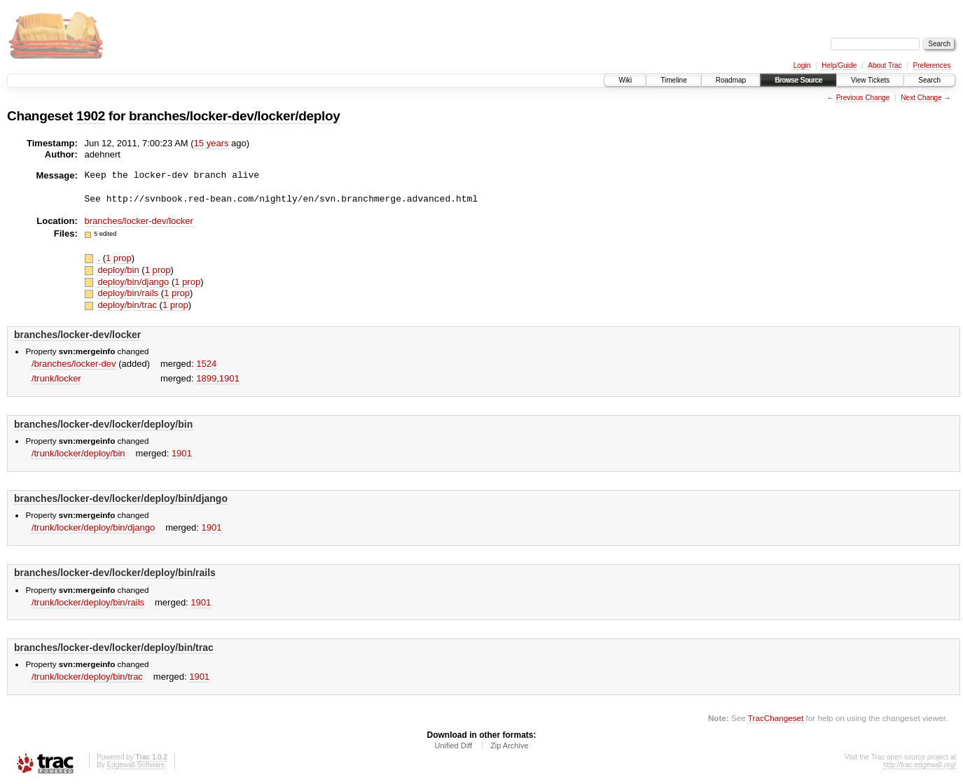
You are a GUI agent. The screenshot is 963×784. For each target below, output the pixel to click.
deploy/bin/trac (128, 305)
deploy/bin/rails (128, 293)
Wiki (625, 80)
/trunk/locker (56, 378)
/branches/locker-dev (74, 363)
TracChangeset (775, 717)
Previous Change (863, 98)
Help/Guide (839, 65)
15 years (211, 143)
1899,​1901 (217, 378)
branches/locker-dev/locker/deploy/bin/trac (114, 647)
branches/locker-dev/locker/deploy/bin (103, 424)
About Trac (884, 65)
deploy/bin (119, 270)
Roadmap (731, 80)
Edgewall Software (135, 765)
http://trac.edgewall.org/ (919, 765)
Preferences (932, 65)
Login (802, 65)
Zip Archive (509, 745)
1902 (90, 115)
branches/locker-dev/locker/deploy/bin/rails (115, 572)
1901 (182, 453)
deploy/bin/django (134, 281)
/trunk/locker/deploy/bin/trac (87, 676)
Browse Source (798, 80)
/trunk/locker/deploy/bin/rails (88, 602)
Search (929, 80)
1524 (206, 363)
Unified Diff (453, 745)
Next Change (921, 98)
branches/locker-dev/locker (139, 221)
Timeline (673, 80)
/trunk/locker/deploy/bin (78, 453)
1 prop (119, 258)
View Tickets (870, 80)
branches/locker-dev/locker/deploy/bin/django (121, 498)
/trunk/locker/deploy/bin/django (93, 527)
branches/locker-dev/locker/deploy (234, 115)
